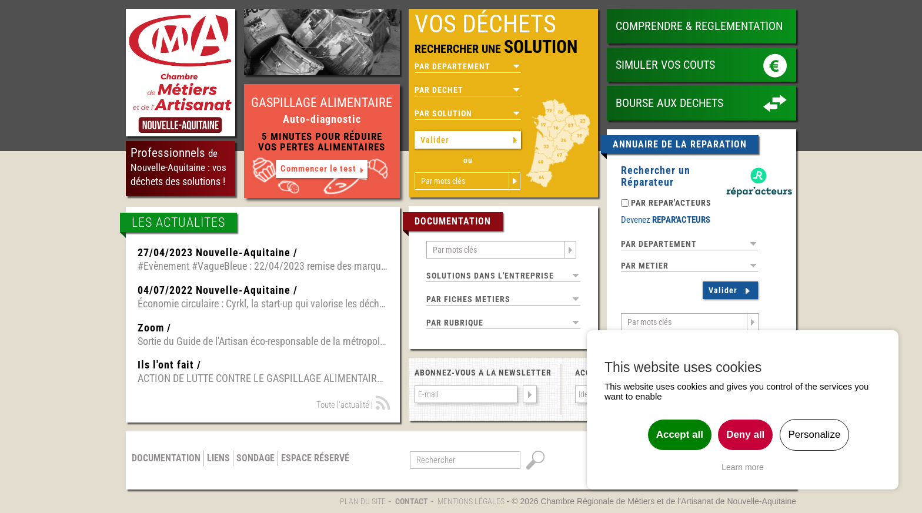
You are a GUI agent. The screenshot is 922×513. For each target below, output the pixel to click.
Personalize (815, 434)
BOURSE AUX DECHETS (669, 103)
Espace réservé (315, 458)
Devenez (665, 219)
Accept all (679, 434)
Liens (218, 458)
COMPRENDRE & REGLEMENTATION (699, 26)
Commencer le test (318, 168)
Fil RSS (383, 403)
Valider (434, 140)
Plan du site (363, 501)
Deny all (745, 434)
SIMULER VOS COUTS (665, 65)
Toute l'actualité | (344, 405)
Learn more (742, 467)
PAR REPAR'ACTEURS (671, 202)
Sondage (255, 458)
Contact (411, 501)
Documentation (166, 458)
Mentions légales (471, 501)
